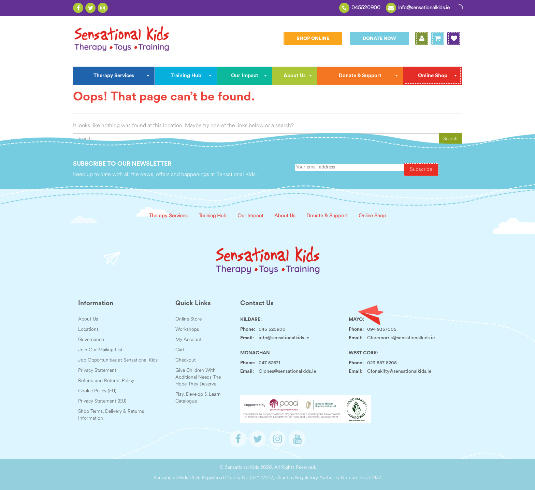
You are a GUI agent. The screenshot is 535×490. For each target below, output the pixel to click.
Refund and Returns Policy (106, 380)
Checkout (185, 360)
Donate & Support (327, 216)
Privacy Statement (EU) (102, 401)
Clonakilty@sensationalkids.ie (399, 371)
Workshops (187, 329)
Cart (180, 350)
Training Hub (213, 216)
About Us (284, 216)
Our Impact (250, 216)
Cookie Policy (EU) (97, 391)
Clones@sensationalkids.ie (287, 371)
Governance (91, 339)
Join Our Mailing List (100, 350)
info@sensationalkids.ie (424, 8)
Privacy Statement (97, 370)
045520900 (365, 8)
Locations (88, 329)
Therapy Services (168, 216)
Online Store (188, 319)
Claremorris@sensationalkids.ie (401, 338)
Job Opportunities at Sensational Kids (118, 360)
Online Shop (372, 216)
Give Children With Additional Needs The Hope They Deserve (198, 377)
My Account (188, 339)
